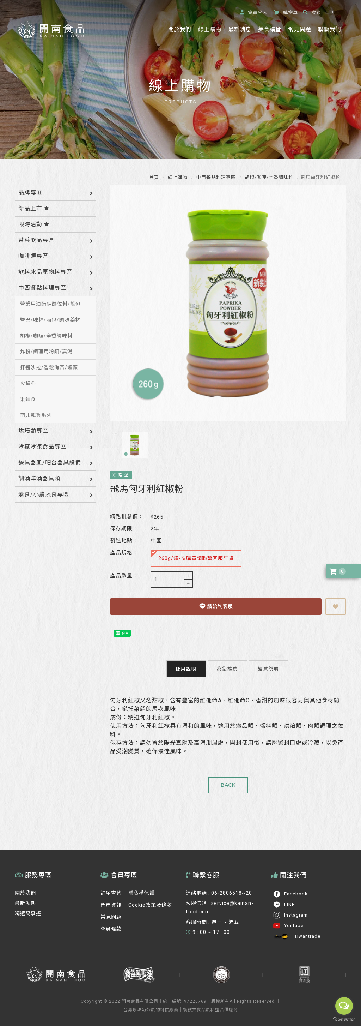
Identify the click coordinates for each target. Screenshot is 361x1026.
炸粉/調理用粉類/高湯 (46, 351)
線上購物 (209, 29)
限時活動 (33, 224)
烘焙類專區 (33, 430)
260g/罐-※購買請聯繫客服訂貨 (192, 555)
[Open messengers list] (344, 1006)
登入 (254, 12)
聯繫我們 (329, 29)
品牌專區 (30, 192)
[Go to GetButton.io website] (344, 1019)
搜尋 (312, 12)
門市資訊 (111, 905)
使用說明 (186, 669)
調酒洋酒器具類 (39, 478)
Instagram (290, 915)
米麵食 (28, 399)
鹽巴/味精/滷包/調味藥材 (50, 320)
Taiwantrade (296, 936)
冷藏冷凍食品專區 (42, 446)
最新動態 (25, 903)
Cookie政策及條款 (150, 905)
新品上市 (33, 208)
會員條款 (111, 929)
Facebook (290, 894)
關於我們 (179, 29)
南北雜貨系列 (36, 415)
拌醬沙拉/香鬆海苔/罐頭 (49, 367)
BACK (228, 785)
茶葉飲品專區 (36, 240)
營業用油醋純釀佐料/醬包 (50, 304)
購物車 (286, 12)
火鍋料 (28, 383)
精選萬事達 (28, 913)
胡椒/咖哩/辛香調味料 (268, 177)
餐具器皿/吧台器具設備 (49, 462)
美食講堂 (269, 29)
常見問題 (299, 29)
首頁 (154, 177)
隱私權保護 (141, 893)
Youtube (288, 926)
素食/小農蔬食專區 (43, 494)
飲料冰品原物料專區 (45, 272)
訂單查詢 (111, 893)
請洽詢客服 (216, 606)
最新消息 (239, 29)
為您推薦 (227, 668)
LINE (284, 904)
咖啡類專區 (33, 256)
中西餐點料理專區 (215, 177)
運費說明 (268, 668)
